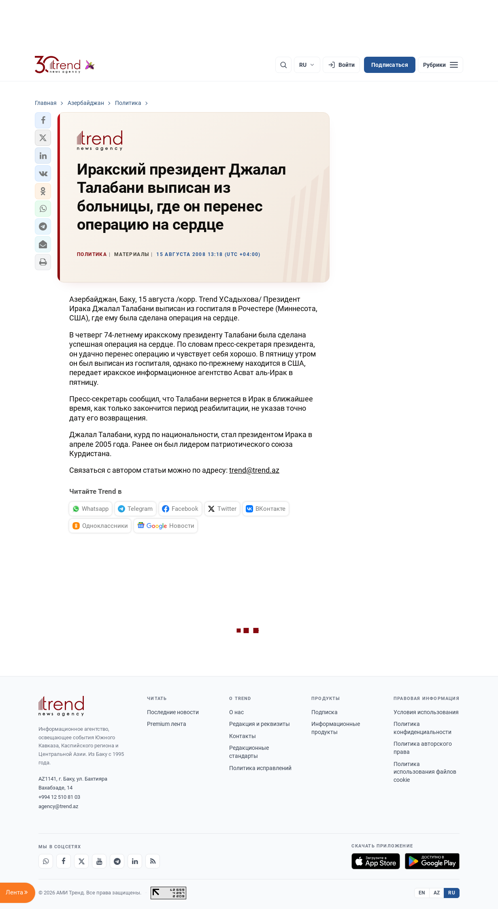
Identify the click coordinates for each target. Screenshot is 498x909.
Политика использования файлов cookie (425, 772)
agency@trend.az (58, 806)
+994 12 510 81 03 (59, 797)
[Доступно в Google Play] (432, 861)
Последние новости (173, 712)
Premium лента (166, 724)
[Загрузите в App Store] (375, 861)
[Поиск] (283, 65)
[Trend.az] (65, 65)
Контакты (242, 736)
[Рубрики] (440, 65)
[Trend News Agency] (61, 706)
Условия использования (426, 712)
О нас (236, 712)
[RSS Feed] (152, 861)
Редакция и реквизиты (259, 724)
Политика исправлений (260, 768)
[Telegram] (117, 861)
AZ (437, 893)
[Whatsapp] (45, 861)
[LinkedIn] (135, 861)
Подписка (324, 712)
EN (422, 893)
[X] (81, 861)
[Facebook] (63, 861)
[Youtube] (99, 861)
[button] (43, 120)
